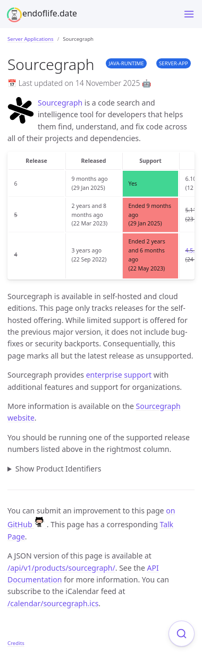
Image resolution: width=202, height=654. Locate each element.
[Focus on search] (182, 634)
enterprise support (119, 375)
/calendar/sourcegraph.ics (52, 603)
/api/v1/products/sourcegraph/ (61, 568)
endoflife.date (49, 13)
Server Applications (30, 39)
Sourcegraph (60, 103)
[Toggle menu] (189, 14)
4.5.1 (192, 250)
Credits (15, 643)
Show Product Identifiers (58, 469)
